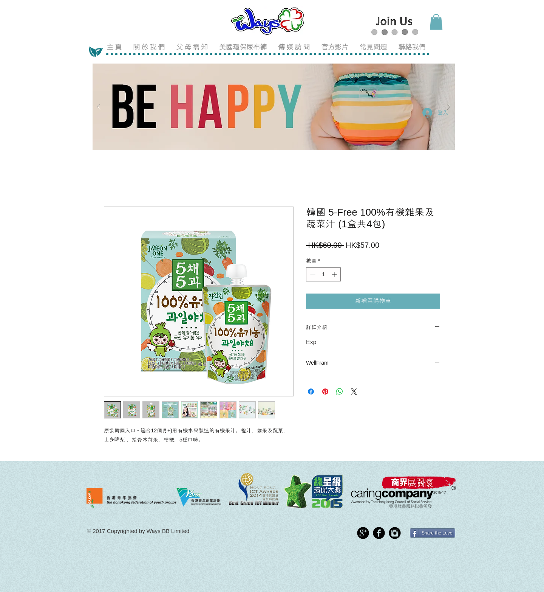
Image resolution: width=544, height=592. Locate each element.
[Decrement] (312, 274)
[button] (436, 22)
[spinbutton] (323, 274)
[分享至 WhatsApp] (339, 391)
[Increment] (335, 274)
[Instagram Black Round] (395, 533)
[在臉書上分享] (310, 391)
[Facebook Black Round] (379, 533)
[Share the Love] (432, 533)
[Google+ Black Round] (363, 533)
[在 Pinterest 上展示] (325, 391)
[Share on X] (354, 391)
